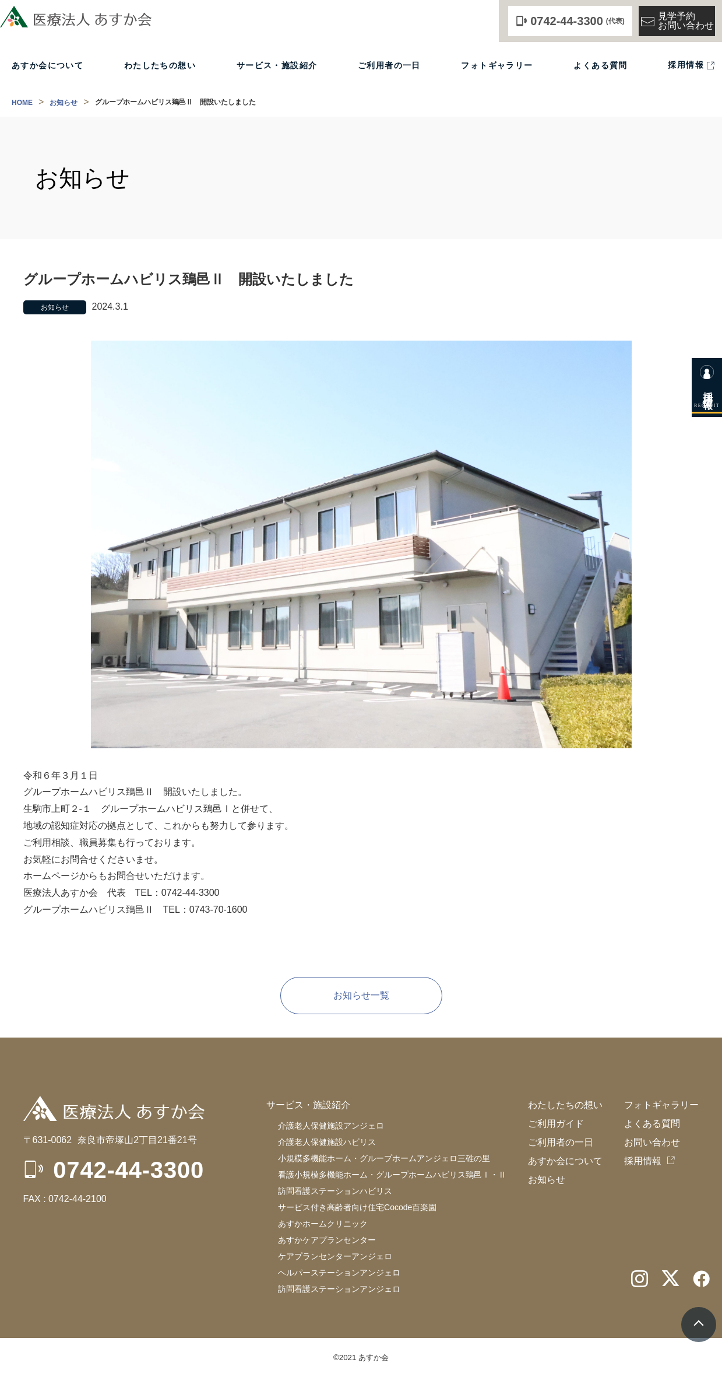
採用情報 (686, 64)
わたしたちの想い (160, 65)
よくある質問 (600, 65)
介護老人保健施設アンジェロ (331, 1125)
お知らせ (64, 103)
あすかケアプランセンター (327, 1240)
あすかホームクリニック (323, 1223)
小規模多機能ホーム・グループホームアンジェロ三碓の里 (384, 1158)
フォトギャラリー (497, 65)
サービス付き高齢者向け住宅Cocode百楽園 (357, 1207)
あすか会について (47, 65)
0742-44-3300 (128, 1170)
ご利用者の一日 (389, 65)
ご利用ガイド (556, 1124)
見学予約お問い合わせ (677, 20)
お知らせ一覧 (361, 995)
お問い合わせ (652, 1142)
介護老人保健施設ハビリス (327, 1142)
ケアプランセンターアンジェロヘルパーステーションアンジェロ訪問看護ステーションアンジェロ (339, 1273)
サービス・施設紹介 (277, 65)
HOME (22, 103)
